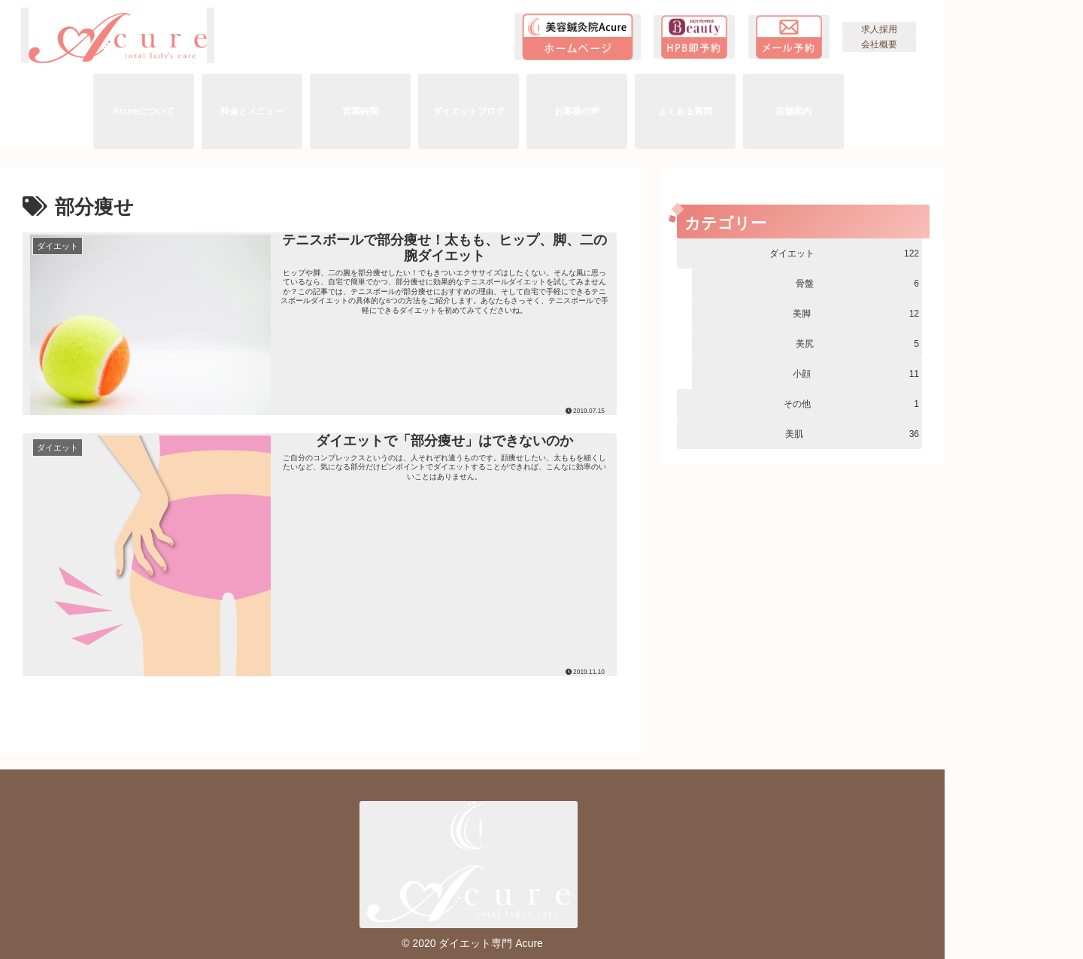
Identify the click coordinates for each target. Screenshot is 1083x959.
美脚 (856, 313)
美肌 (852, 434)
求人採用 (879, 29)
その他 (851, 403)
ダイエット (844, 253)
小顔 (856, 373)
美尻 (857, 343)
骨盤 (857, 283)
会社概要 (879, 44)
